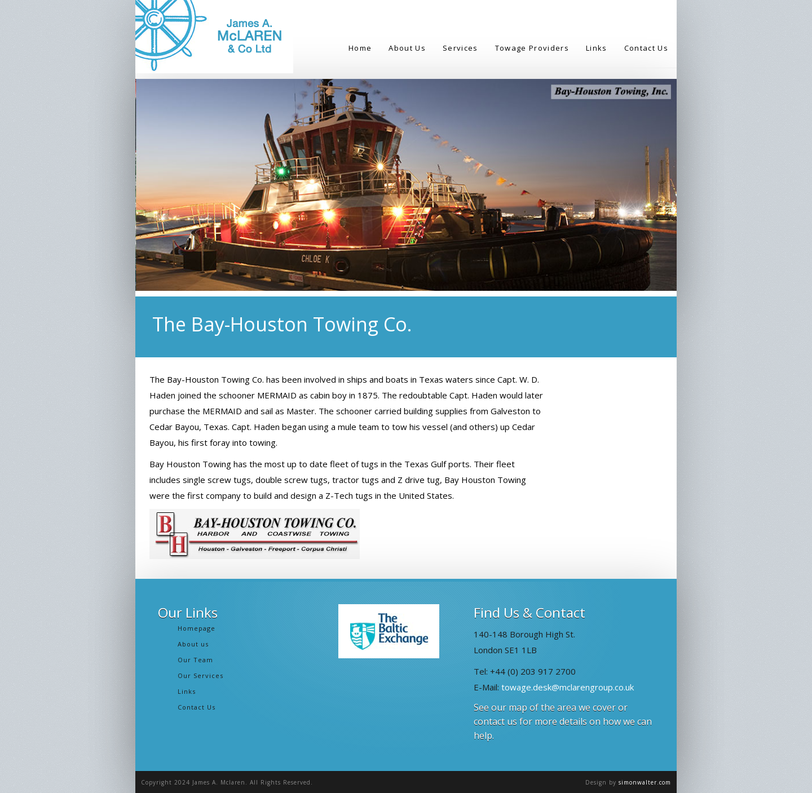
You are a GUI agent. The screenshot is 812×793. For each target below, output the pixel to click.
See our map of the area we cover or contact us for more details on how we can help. (563, 721)
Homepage (196, 628)
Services (460, 48)
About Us (407, 48)
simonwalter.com (645, 782)
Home (360, 48)
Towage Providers (532, 48)
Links (596, 48)
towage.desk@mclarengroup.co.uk (567, 687)
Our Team (195, 659)
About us (193, 644)
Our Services (200, 675)
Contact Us (646, 48)
